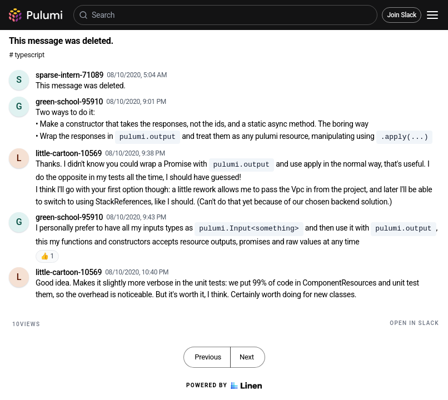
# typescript (26, 55)
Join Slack (401, 15)
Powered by (224, 385)
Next (247, 357)
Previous (208, 357)
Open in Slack (414, 323)
